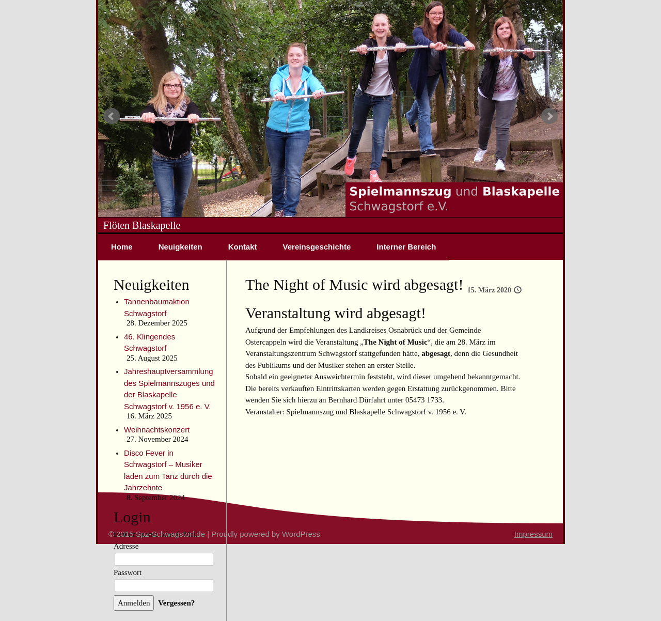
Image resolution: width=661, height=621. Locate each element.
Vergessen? (176, 603)
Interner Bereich (406, 246)
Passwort (127, 572)
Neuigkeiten (180, 246)
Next (549, 116)
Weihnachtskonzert (157, 429)
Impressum (533, 534)
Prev (111, 116)
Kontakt (242, 246)
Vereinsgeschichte (317, 246)
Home (122, 246)
